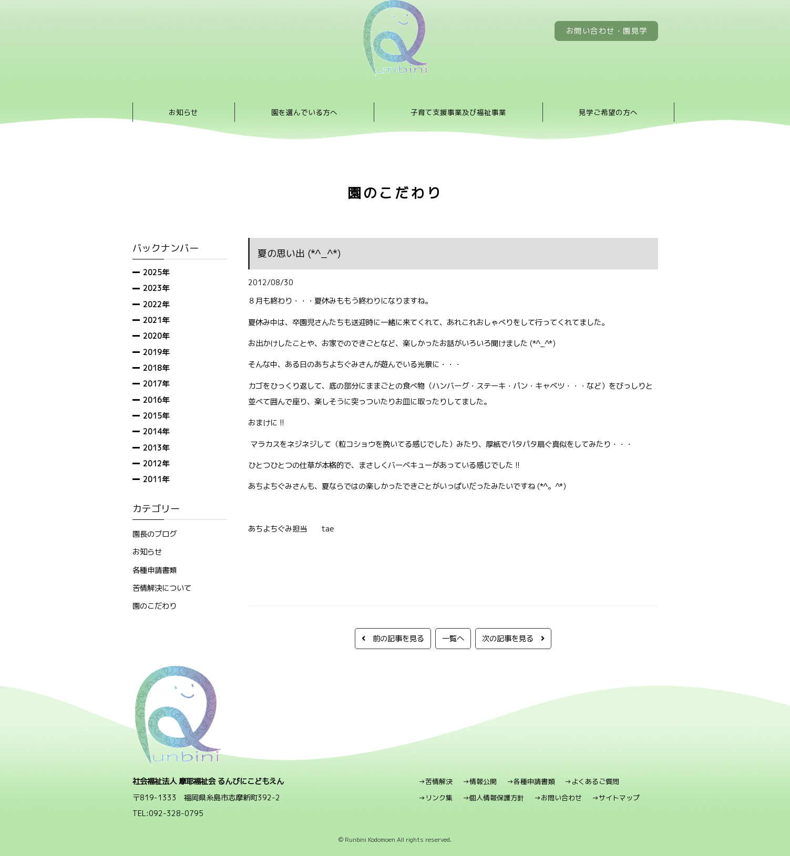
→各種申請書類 (531, 781)
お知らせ (183, 112)
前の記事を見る (393, 638)
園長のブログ (154, 533)
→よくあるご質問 (592, 781)
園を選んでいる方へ (304, 112)
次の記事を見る (513, 638)
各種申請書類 (154, 570)
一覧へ (453, 638)
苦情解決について (161, 587)
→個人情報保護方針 (493, 797)
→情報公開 (480, 781)
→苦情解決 (435, 781)
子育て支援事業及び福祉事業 (458, 112)
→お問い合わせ (558, 797)
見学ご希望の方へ (608, 112)
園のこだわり (154, 605)
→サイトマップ (616, 797)
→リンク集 (435, 797)
